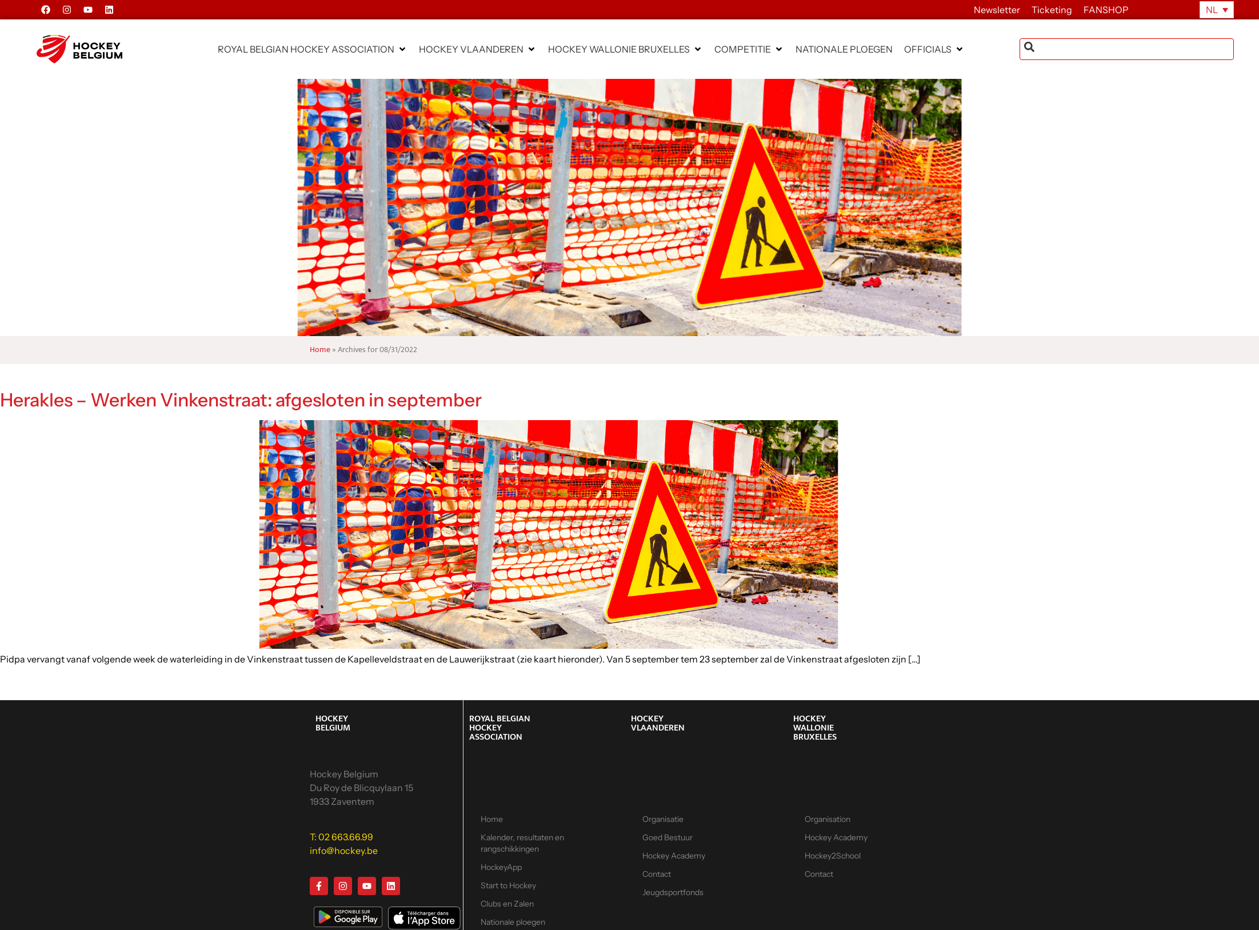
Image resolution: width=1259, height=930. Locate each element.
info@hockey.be (344, 850)
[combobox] (1127, 49)
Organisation (827, 819)
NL (1212, 9)
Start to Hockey (508, 885)
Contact (656, 874)
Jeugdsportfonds (673, 892)
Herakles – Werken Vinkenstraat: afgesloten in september (241, 400)
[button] (312, 49)
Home (320, 350)
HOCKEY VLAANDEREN (658, 723)
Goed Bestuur (667, 837)
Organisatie (663, 819)
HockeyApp (501, 867)
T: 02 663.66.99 (341, 837)
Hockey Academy (673, 856)
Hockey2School (833, 856)
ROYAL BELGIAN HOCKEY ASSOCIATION (499, 728)
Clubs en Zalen (507, 904)
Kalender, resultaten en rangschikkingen (522, 843)
